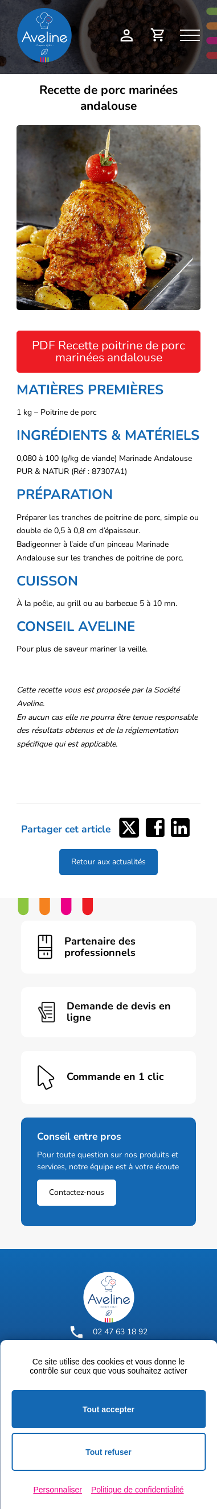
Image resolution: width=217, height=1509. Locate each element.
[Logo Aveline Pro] (108, 1297)
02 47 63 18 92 (109, 1332)
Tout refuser (108, 1452)
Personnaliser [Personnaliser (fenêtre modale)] (57, 1489)
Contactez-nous (76, 1192)
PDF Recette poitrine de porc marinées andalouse (108, 351)
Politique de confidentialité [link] (137, 1489)
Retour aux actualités (108, 861)
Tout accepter (108, 1409)
